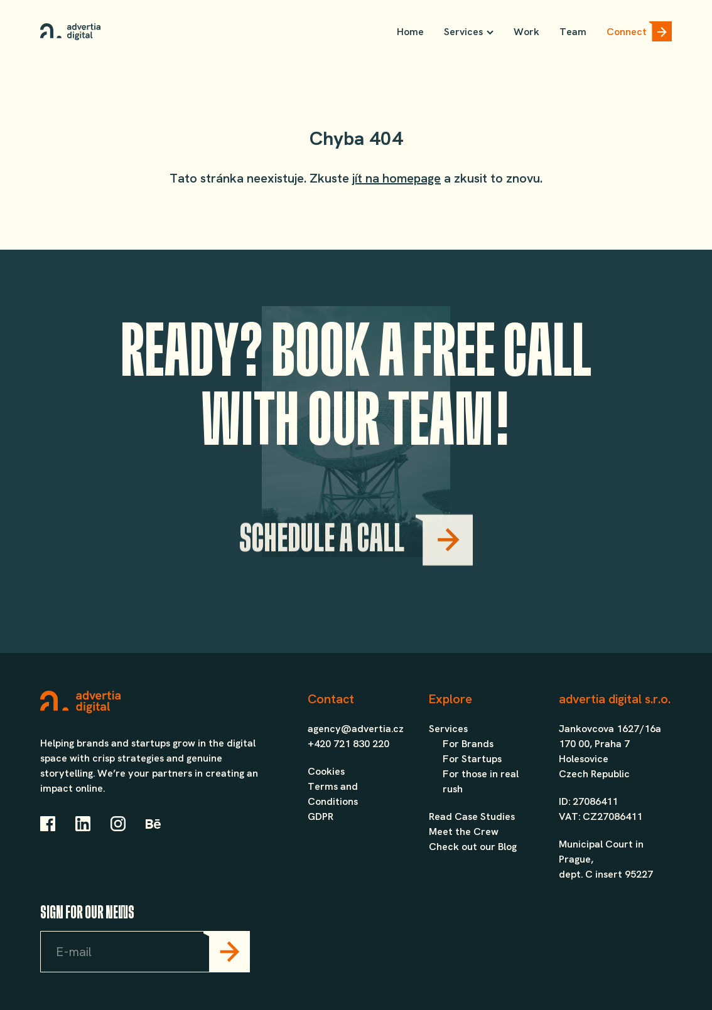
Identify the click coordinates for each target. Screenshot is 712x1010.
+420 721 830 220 (348, 743)
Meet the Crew (464, 831)
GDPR (320, 816)
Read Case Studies (472, 816)
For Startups (472, 758)
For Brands (468, 743)
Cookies (326, 771)
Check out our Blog (473, 846)
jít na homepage (396, 178)
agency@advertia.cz (356, 728)
